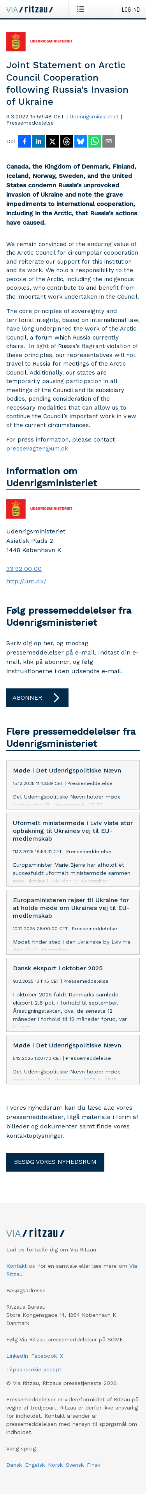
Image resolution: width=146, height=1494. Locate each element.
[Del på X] (52, 142)
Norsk (55, 1465)
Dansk (14, 1465)
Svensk (75, 1465)
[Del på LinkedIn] (38, 142)
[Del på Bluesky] (80, 142)
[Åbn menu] (82, 9)
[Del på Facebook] (24, 142)
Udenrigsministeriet (94, 116)
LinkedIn (17, 1356)
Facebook (44, 1356)
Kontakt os (20, 1266)
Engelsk (35, 1465)
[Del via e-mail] (108, 142)
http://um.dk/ (26, 581)
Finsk (93, 1465)
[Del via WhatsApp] (94, 142)
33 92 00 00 (24, 568)
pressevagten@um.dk (37, 448)
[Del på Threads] (66, 142)
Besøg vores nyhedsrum (55, 1161)
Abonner (37, 698)
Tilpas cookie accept (34, 1369)
